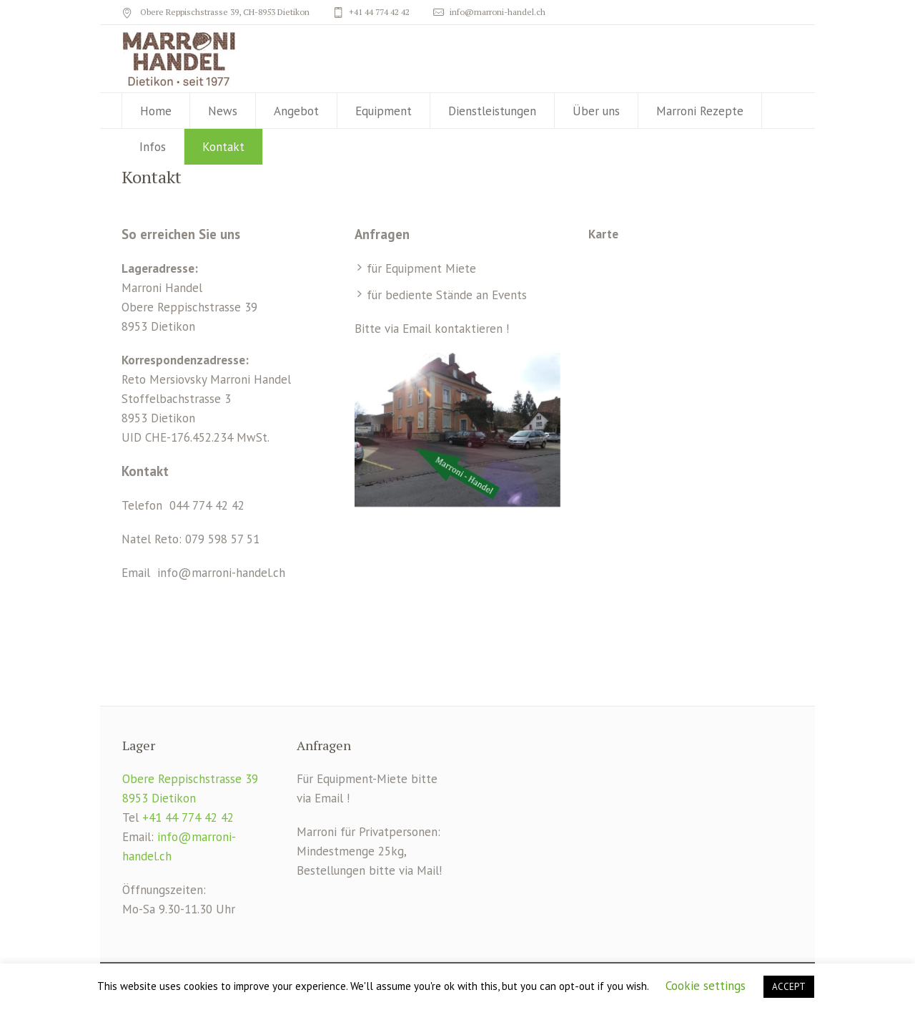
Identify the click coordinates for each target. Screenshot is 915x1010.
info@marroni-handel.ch (497, 11)
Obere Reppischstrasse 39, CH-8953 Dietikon (224, 11)
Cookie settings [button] (706, 986)
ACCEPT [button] (789, 987)
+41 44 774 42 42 (379, 11)
